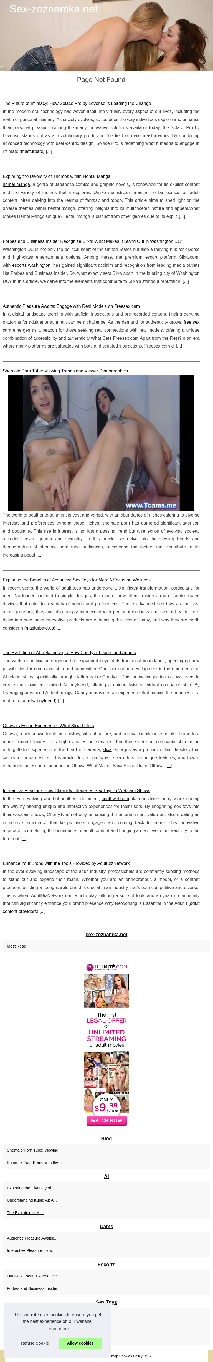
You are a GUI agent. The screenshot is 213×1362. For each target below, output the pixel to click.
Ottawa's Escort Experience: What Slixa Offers (48, 725)
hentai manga (16, 184)
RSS (147, 1356)
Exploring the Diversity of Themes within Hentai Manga (56, 176)
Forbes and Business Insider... (34, 1288)
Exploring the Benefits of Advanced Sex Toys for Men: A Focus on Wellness (77, 580)
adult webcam (115, 798)
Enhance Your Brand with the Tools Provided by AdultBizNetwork (66, 863)
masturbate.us (40, 628)
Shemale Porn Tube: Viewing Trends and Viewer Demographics (65, 371)
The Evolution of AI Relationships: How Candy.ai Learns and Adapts (69, 652)
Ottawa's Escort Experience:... (33, 1276)
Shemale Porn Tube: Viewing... (34, 1150)
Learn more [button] (57, 1328)
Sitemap (111, 1356)
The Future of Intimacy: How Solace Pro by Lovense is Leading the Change (77, 103)
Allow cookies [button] (80, 1343)
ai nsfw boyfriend (38, 700)
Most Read (16, 946)
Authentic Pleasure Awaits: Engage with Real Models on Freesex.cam (71, 306)
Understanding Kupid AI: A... (32, 1200)
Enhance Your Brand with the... (34, 1162)
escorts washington (31, 265)
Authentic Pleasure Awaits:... (32, 1238)
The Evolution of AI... (25, 1212)
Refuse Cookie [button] (35, 1343)
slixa (107, 749)
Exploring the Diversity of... (30, 1188)
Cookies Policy (131, 1356)
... (49, 151)
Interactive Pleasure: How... (31, 1250)
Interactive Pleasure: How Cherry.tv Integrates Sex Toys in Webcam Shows (76, 790)
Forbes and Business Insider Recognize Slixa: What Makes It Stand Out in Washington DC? (93, 241)
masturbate (32, 151)
